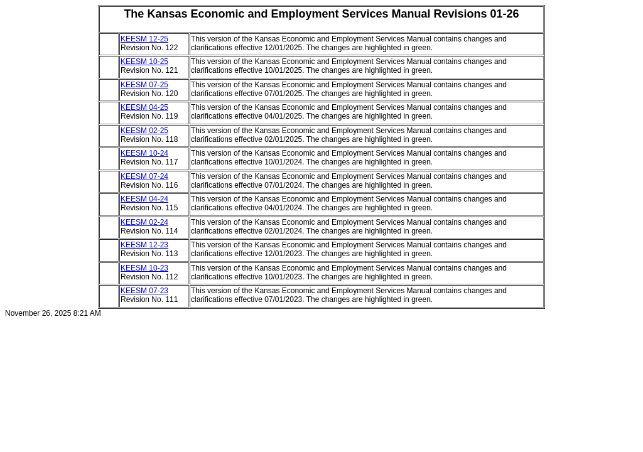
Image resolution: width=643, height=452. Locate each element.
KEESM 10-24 (144, 153)
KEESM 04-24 (144, 199)
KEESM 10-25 (144, 61)
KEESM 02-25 (144, 130)
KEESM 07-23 (144, 290)
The (134, 14)
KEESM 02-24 (144, 222)
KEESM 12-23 (144, 244)
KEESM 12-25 (144, 39)
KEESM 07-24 (144, 176)
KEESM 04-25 (144, 107)
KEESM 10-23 (144, 268)
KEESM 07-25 (144, 84)
